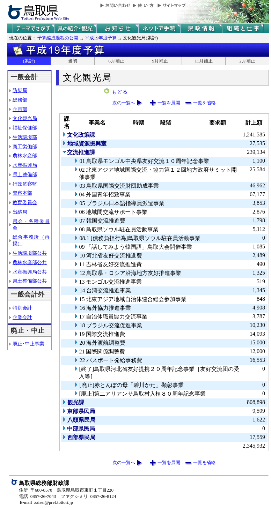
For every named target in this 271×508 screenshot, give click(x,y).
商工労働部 (25, 146)
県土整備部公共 (30, 281)
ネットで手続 (159, 28)
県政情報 (201, 28)
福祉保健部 (25, 127)
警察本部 (22, 193)
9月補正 (160, 61)
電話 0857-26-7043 (37, 496)
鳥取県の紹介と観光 (75, 28)
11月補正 (204, 61)
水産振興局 (25, 165)
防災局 (20, 90)
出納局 (20, 212)
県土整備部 (25, 174)
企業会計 (22, 317)
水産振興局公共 (30, 272)
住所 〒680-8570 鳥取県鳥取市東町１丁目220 (66, 490)
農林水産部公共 (30, 262)
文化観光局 (25, 118)
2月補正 (247, 61)
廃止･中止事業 (28, 343)
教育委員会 (25, 202)
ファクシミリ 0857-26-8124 (88, 496)
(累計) (29, 61)
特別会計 (22, 308)
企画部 (20, 109)
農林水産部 (25, 155)
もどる (119, 92)
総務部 (20, 100)
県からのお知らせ (117, 28)
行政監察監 (25, 184)
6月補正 (116, 61)
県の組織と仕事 (243, 28)
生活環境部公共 (30, 253)
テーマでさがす (33, 28)
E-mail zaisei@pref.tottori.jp (46, 502)
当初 (72, 61)
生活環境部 (25, 137)
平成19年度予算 (101, 37)
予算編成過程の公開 (57, 37)
